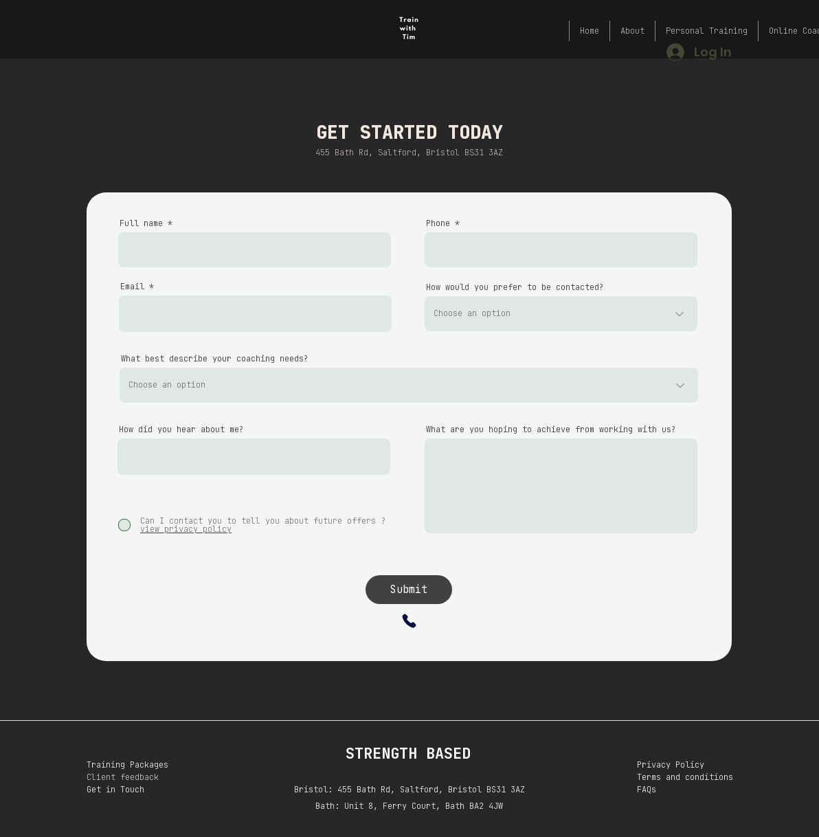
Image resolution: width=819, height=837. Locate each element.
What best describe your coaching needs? (214, 359)
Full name (141, 223)
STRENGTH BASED (408, 753)
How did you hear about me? (181, 429)
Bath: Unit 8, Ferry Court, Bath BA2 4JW (409, 806)
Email (132, 286)
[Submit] (409, 589)
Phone (438, 223)
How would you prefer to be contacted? (515, 287)
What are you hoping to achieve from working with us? (551, 429)
